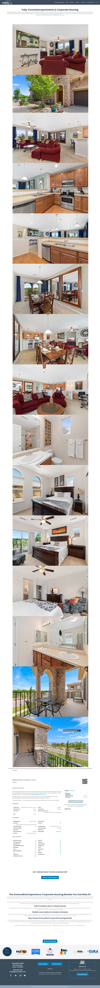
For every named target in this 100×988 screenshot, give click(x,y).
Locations (77, 2)
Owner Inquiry (56, 964)
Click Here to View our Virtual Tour (38, 794)
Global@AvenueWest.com (18, 972)
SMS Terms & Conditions (56, 974)
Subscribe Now (82, 974)
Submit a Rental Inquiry (75, 802)
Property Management (59, 2)
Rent (67, 2)
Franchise (83, 2)
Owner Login (50, 968)
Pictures (15, 770)
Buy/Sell (71, 2)
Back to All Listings (50, 941)
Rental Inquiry (43, 964)
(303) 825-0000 (18, 970)
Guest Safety (41, 974)
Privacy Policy (48, 974)
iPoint (68, 986)
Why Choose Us (90, 2)
